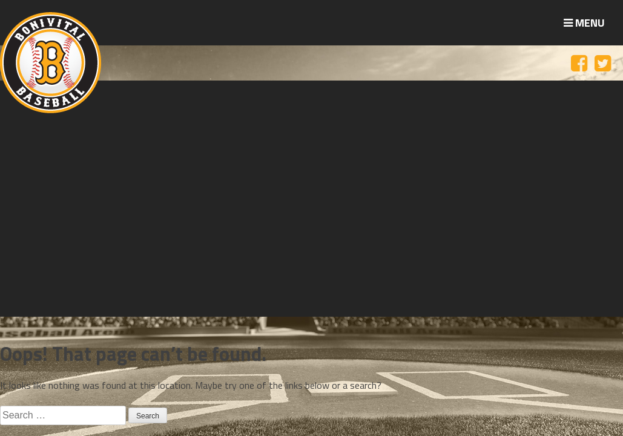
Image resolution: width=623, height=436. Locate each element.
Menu (584, 23)
